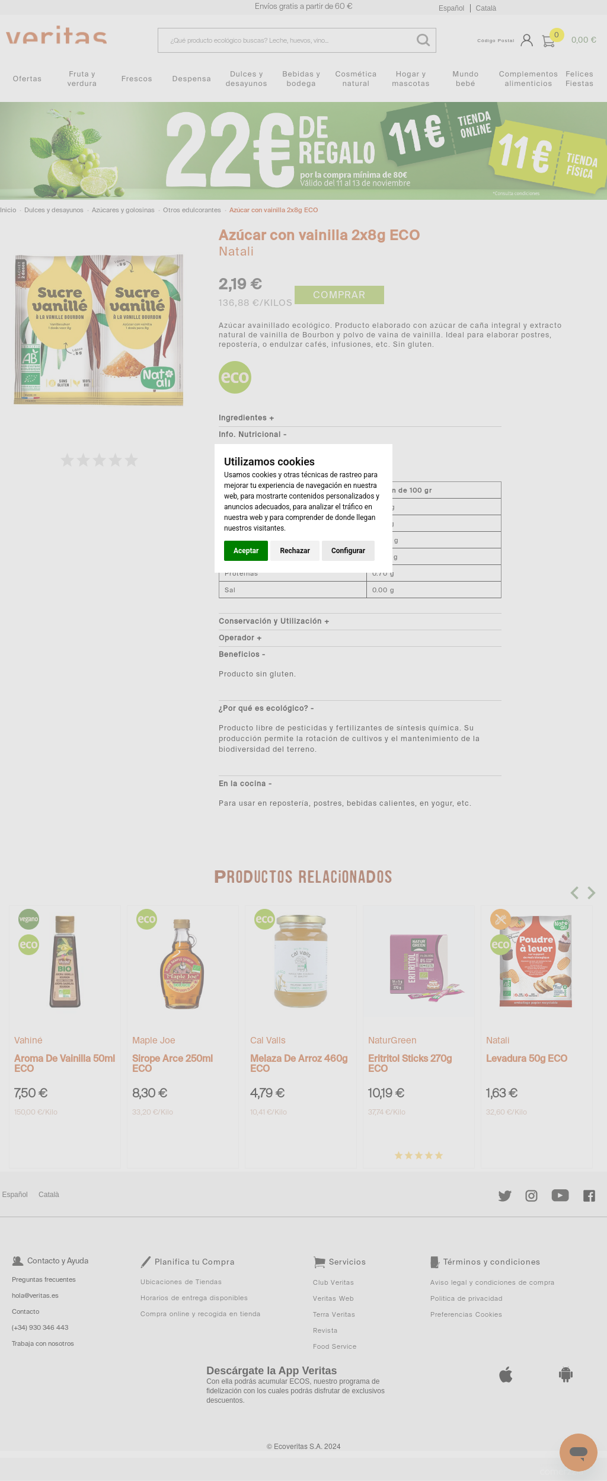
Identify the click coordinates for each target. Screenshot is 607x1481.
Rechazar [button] (294, 551)
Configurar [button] (348, 551)
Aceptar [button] (246, 551)
